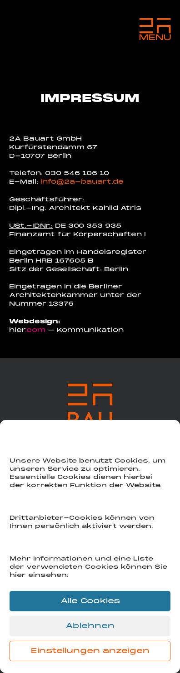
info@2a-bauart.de (82, 182)
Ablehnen (90, 626)
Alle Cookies (90, 601)
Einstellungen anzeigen (90, 651)
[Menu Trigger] (155, 29)
